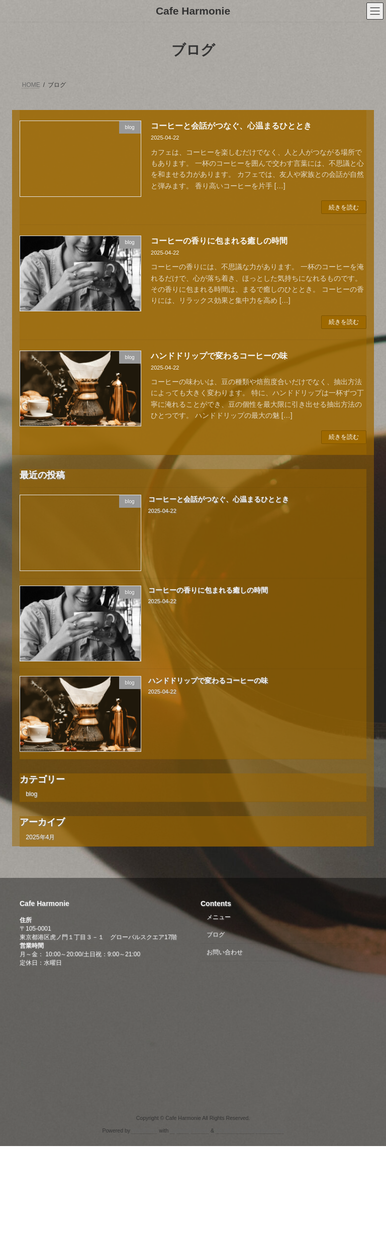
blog (31, 793)
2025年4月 (40, 837)
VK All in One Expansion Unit (249, 1130)
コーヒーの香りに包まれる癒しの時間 (219, 241)
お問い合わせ (225, 952)
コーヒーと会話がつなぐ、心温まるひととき (231, 126)
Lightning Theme (189, 1130)
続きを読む (344, 207)
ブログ (216, 934)
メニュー (219, 917)
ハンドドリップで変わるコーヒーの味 (219, 356)
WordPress (145, 1130)
